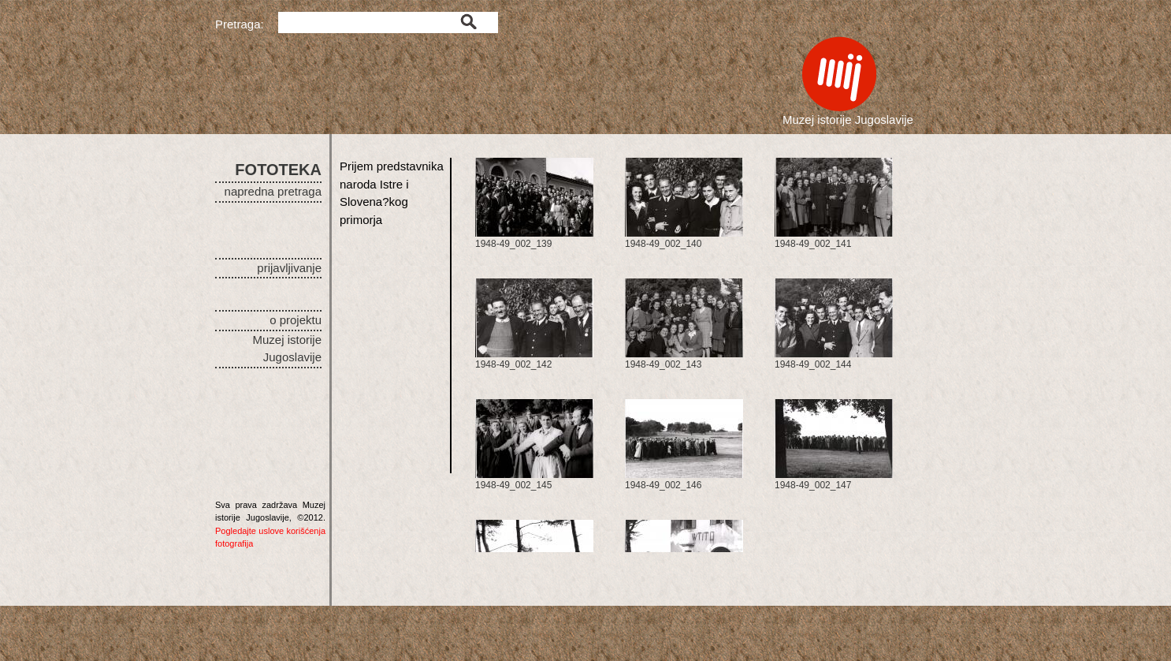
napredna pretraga (273, 191)
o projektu (296, 320)
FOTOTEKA (278, 169)
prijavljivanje (289, 267)
